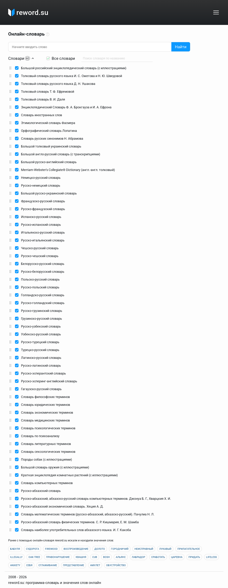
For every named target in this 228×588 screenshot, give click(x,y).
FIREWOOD (51, 548)
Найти (180, 47)
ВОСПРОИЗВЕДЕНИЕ (76, 548)
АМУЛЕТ (95, 565)
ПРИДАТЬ (194, 557)
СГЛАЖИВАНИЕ (47, 565)
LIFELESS (211, 557)
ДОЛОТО (99, 548)
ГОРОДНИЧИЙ (119, 548)
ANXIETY (15, 565)
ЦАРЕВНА (176, 557)
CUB (94, 557)
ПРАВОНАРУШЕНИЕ (58, 557)
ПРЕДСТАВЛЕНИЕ (73, 565)
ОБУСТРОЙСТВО (116, 565)
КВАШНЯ (81, 557)
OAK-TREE (34, 557)
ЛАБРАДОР (138, 557)
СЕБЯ (29, 565)
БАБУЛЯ (15, 548)
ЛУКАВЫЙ (165, 548)
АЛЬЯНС (121, 557)
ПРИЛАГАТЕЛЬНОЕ (188, 548)
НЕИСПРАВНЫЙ (143, 548)
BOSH (106, 557)
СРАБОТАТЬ (158, 557)
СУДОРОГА (32, 548)
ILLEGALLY (16, 557)
